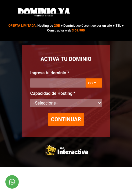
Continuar (66, 119)
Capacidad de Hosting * (53, 93)
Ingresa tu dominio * (49, 72)
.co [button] (90, 82)
